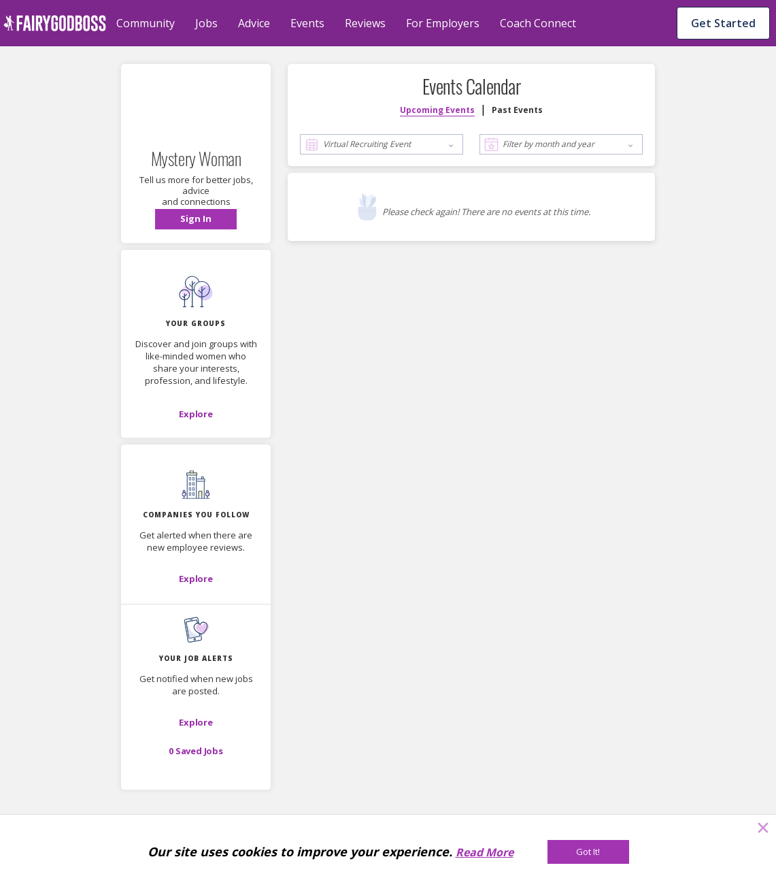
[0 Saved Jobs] (195, 751)
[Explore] (195, 414)
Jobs (206, 23)
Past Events (517, 110)
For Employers (442, 23)
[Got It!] (588, 852)
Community (145, 23)
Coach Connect (538, 23)
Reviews (365, 23)
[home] (54, 23)
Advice (254, 23)
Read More (484, 852)
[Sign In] (196, 219)
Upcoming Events (437, 110)
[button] (196, 219)
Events (307, 23)
